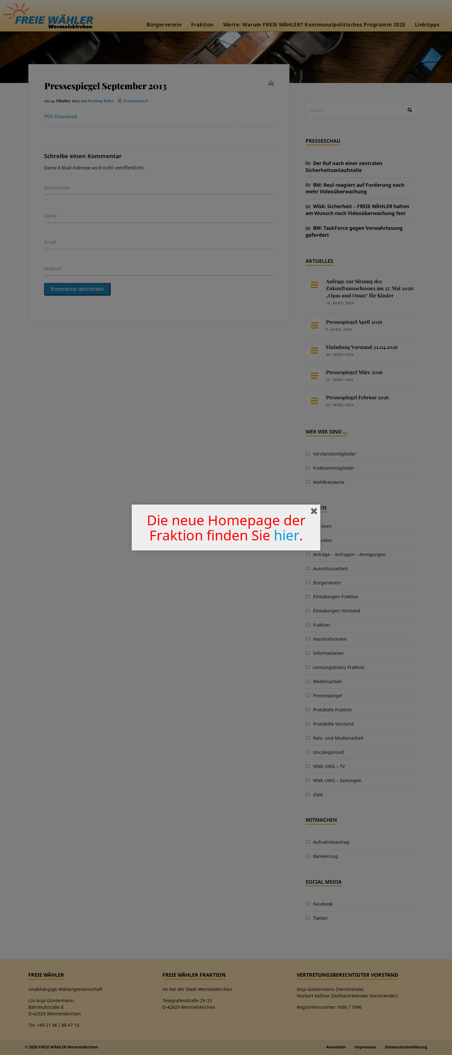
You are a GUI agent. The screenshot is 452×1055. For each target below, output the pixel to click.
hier (286, 535)
